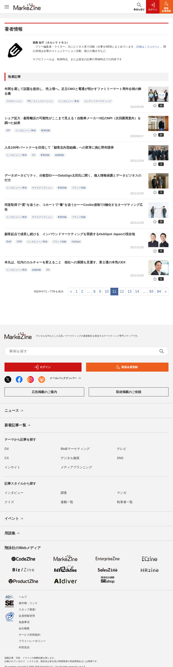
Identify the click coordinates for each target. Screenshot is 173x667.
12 (122, 291)
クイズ (9, 502)
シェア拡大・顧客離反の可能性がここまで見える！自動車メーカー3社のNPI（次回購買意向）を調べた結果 (73, 120)
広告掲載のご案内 (44, 392)
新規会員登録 (127, 367)
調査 (64, 492)
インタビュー (14, 492)
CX (33, 155)
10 (107, 291)
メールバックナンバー (66, 378)
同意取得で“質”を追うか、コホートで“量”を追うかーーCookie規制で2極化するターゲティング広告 (74, 207)
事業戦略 (45, 130)
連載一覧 (67, 502)
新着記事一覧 (18, 425)
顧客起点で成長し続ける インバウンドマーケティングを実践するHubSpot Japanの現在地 (70, 234)
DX (48, 270)
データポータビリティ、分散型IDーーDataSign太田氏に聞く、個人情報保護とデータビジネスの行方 (73, 178)
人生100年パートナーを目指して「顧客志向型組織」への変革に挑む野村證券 (59, 147)
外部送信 (24, 645)
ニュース (14, 411)
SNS (120, 458)
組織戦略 (59, 155)
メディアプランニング (76, 467)
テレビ (121, 449)
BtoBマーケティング (75, 449)
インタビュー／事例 (69, 101)
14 (137, 291)
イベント (14, 519)
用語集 (12, 533)
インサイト (12, 467)
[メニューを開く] (7, 7)
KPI (8, 130)
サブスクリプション (42, 187)
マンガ (121, 492)
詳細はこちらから (147, 46)
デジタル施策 (70, 458)
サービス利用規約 (29, 632)
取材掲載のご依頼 (128, 392)
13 (129, 291)
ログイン (42, 367)
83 (151, 291)
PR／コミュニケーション (40, 101)
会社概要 (24, 626)
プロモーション (14, 101)
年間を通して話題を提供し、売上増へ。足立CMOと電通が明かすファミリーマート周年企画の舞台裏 (73, 91)
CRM (19, 241)
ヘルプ (23, 594)
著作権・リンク (28, 601)
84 (159, 291)
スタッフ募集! (27, 607)
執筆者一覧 (125, 502)
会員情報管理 (27, 613)
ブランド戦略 (79, 187)
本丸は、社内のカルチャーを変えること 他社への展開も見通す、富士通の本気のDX (65, 262)
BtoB (8, 241)
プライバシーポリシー (32, 638)
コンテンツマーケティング (97, 101)
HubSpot (76, 241)
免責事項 (24, 619)
